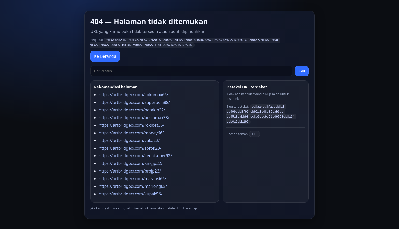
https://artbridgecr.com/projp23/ (130, 170)
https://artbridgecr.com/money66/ (131, 132)
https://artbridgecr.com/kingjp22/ (131, 163)
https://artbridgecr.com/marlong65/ (133, 186)
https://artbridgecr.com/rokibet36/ (131, 124)
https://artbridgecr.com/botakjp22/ (132, 109)
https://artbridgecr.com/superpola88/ (134, 102)
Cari (302, 71)
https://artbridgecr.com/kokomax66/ (133, 94)
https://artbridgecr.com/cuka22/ (129, 140)
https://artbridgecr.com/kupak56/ (130, 193)
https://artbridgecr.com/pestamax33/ (134, 117)
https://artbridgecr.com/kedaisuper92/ (135, 155)
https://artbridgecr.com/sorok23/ (130, 147)
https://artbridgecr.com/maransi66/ (132, 178)
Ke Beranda (105, 56)
